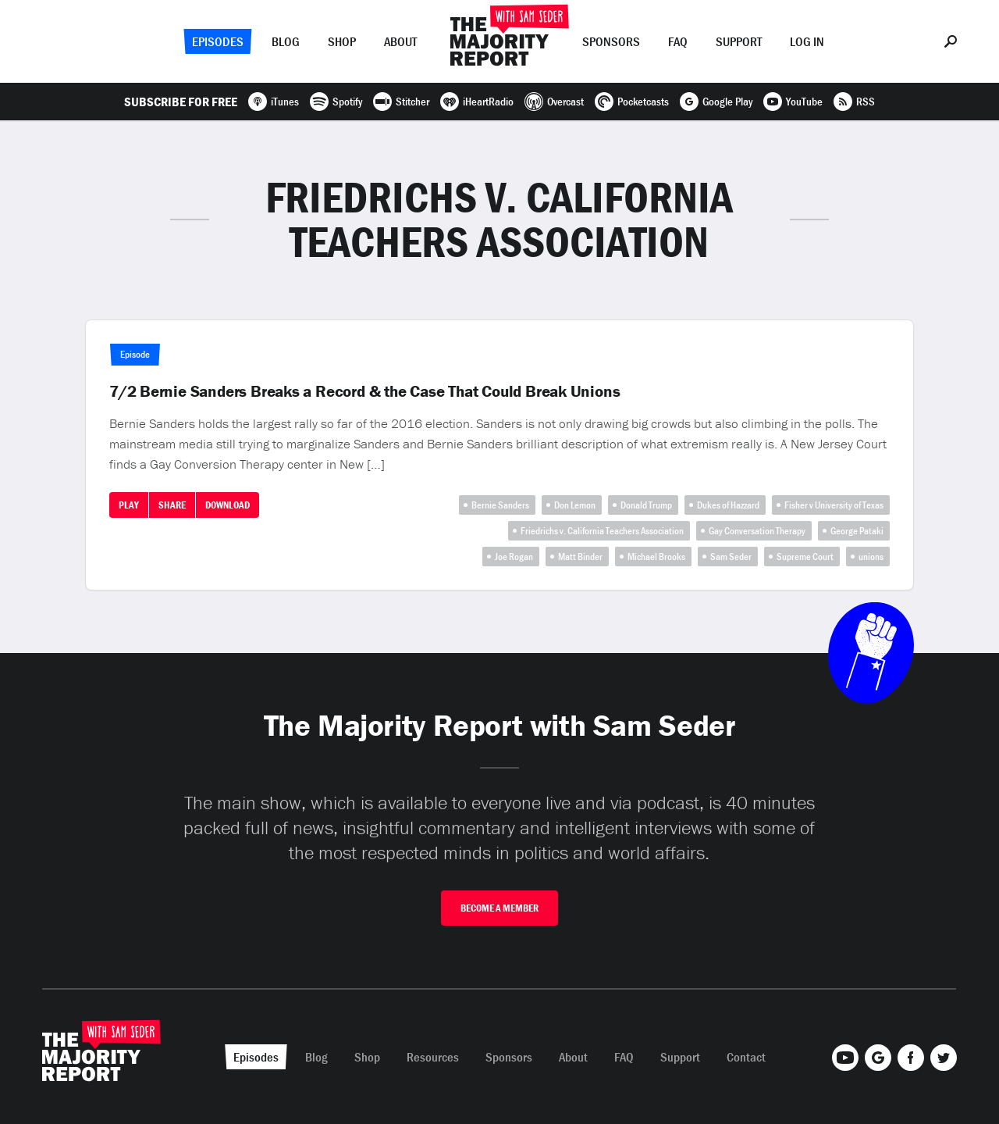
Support (739, 41)
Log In (807, 41)
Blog (286, 41)
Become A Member (499, 908)
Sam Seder (731, 556)
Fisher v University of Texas (833, 505)
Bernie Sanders (500, 505)
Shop (342, 41)
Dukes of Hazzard (728, 505)
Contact (746, 1056)
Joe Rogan (514, 556)
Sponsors (611, 41)
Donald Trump (646, 505)
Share (172, 505)
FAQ (678, 41)
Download (227, 505)
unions (871, 556)
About (400, 41)
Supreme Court (805, 556)
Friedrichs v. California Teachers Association (602, 530)
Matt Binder (580, 556)
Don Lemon (574, 505)
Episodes (218, 41)
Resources (433, 1056)
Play (129, 505)
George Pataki (856, 530)
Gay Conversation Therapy (757, 530)
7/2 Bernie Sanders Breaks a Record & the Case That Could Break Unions (364, 391)
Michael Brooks (656, 556)
